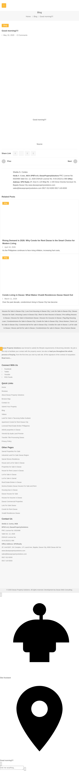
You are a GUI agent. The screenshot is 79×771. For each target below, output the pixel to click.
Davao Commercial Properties (12, 501)
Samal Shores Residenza (10, 459)
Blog (35, 16)
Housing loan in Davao (10, 490)
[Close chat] (1, 764)
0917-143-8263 (7, 561)
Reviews (5, 391)
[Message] (12, 768)
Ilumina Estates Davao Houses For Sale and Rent (19, 486)
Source (39, 144)
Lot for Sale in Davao (9, 474)
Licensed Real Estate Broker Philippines (16, 426)
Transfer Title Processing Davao (13, 437)
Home (28, 16)
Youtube (6, 374)
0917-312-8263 (7, 557)
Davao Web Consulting (64, 590)
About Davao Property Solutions (13, 395)
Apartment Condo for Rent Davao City (15, 422)
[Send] (25, 769)
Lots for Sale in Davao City (61, 311)
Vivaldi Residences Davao (11, 513)
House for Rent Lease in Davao (13, 471)
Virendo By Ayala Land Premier (13, 433)
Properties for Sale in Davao (11, 467)
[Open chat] (1, 595)
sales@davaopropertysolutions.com (14, 554)
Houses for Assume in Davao (12, 498)
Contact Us (5, 403)
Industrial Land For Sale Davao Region (15, 455)
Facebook (6, 369)
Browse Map (6, 399)
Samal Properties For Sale (11, 451)
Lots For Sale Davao (9, 505)
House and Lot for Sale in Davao (13, 463)
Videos (4, 414)
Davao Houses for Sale (10, 494)
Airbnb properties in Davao (11, 430)
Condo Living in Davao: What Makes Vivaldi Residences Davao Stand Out (37, 295)
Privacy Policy (6, 441)
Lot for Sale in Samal (9, 478)
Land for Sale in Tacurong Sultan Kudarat (16, 418)
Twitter (5, 372)
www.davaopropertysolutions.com (13, 551)
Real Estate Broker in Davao (12, 482)
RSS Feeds (7, 377)
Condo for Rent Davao (9, 509)
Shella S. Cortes (20, 172)
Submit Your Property (9, 406)
